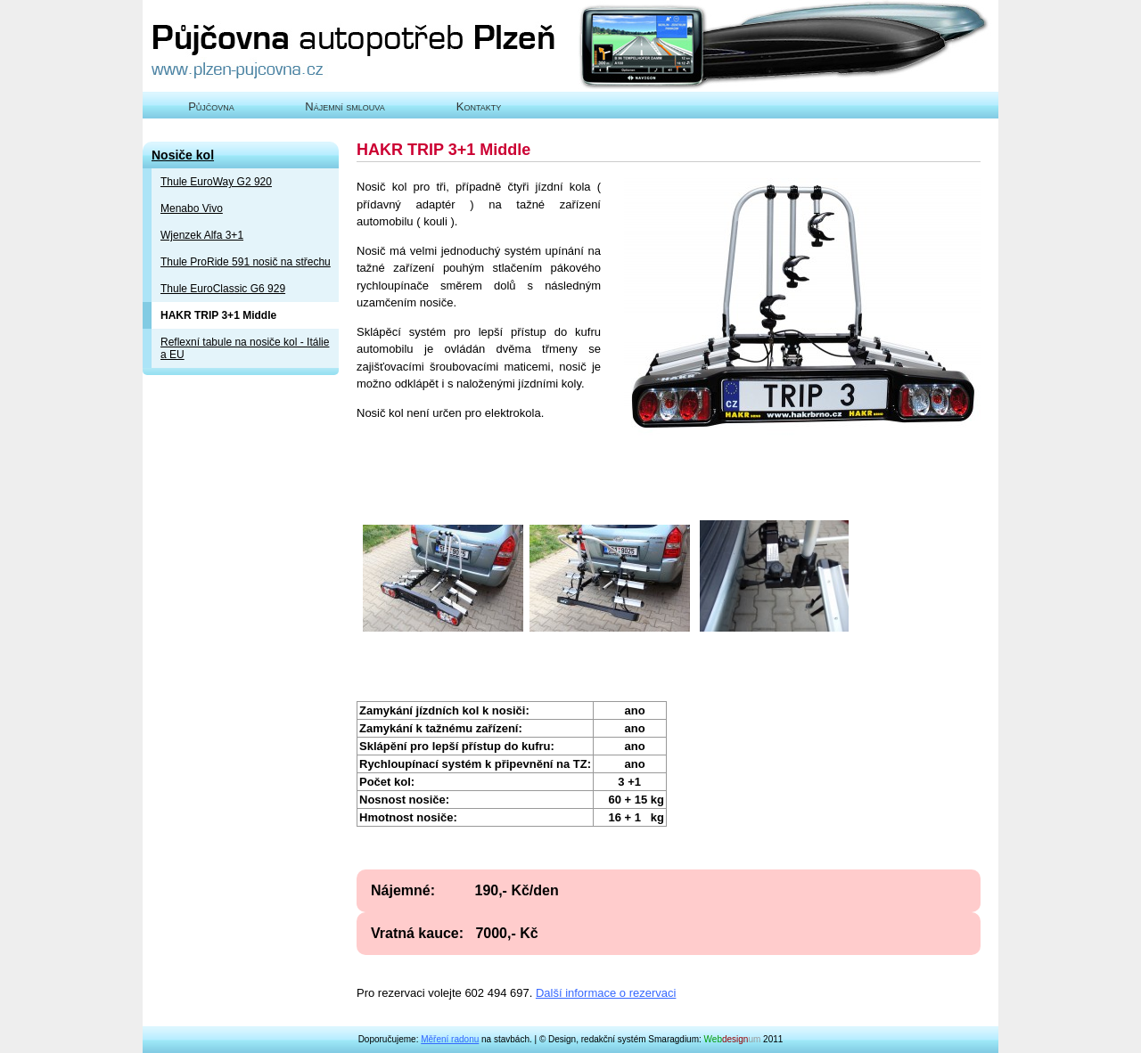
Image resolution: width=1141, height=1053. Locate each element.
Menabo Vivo (191, 208)
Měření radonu (450, 1039)
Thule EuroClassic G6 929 (222, 288)
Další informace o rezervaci (606, 993)
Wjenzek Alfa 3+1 (201, 235)
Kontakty (479, 106)
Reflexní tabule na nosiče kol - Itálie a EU (244, 348)
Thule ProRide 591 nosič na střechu (245, 262)
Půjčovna (211, 106)
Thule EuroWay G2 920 (216, 182)
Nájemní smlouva (344, 106)
